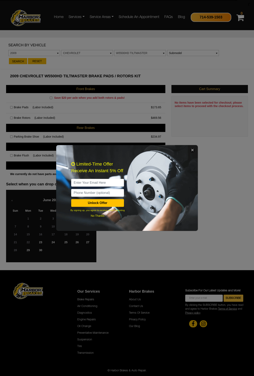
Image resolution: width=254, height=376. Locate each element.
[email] (97, 183)
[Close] (192, 150)
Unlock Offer (97, 203)
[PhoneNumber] (97, 193)
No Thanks (97, 215)
